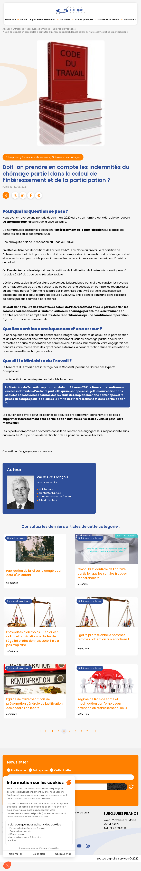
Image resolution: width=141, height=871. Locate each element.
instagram (87, 846)
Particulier (18, 770)
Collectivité (62, 770)
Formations (130, 19)
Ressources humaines (38, 28)
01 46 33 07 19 (118, 829)
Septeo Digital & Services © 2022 (116, 860)
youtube (79, 846)
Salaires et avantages (64, 28)
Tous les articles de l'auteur (55, 496)
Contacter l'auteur (50, 493)
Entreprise (40, 770)
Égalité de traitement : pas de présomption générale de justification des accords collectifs (34, 704)
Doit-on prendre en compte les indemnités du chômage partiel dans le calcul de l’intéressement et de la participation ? (66, 31)
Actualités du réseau (108, 19)
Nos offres (65, 19)
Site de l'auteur (48, 500)
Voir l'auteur (46, 489)
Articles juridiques (83, 19)
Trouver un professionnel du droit (37, 19)
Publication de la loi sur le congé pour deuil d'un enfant (34, 573)
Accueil (6, 28)
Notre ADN (10, 19)
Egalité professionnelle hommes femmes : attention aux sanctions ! (104, 638)
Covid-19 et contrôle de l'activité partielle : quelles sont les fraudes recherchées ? (103, 573)
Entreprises (18, 28)
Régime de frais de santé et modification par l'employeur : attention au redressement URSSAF (104, 704)
